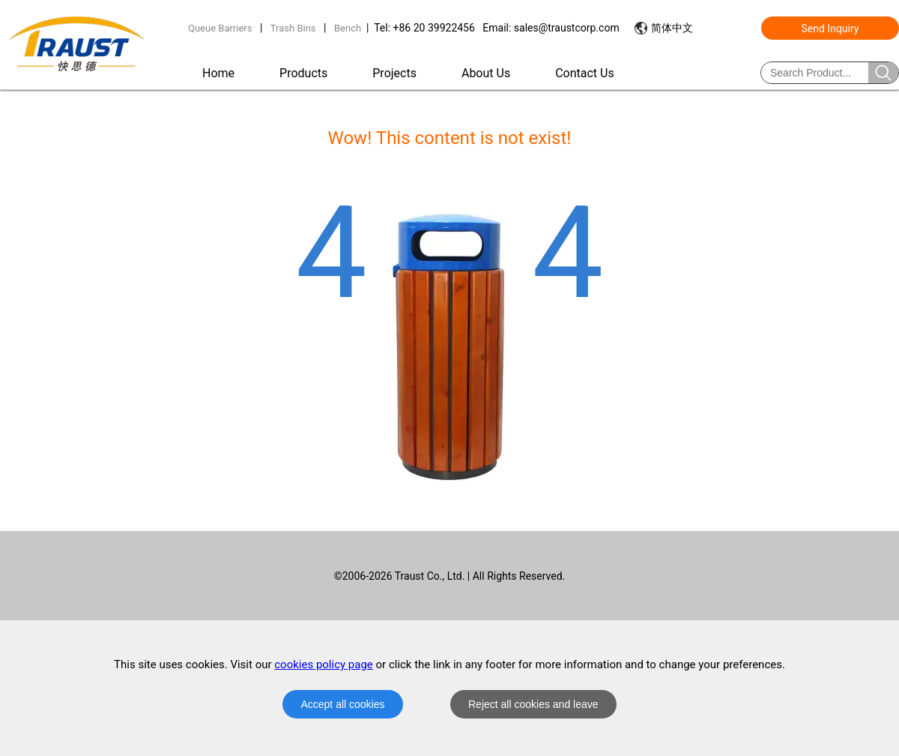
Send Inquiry (830, 28)
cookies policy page (323, 664)
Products (303, 73)
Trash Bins (293, 28)
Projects (394, 73)
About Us (485, 73)
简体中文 (672, 28)
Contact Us (584, 73)
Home (218, 73)
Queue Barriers (220, 28)
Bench (347, 28)
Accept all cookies (342, 704)
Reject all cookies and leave (533, 704)
